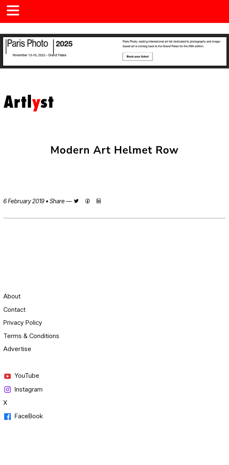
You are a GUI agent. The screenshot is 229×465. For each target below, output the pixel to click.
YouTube (21, 375)
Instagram (23, 389)
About (11, 296)
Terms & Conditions (31, 336)
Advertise (17, 349)
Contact (14, 309)
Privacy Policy (22, 322)
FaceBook (23, 416)
